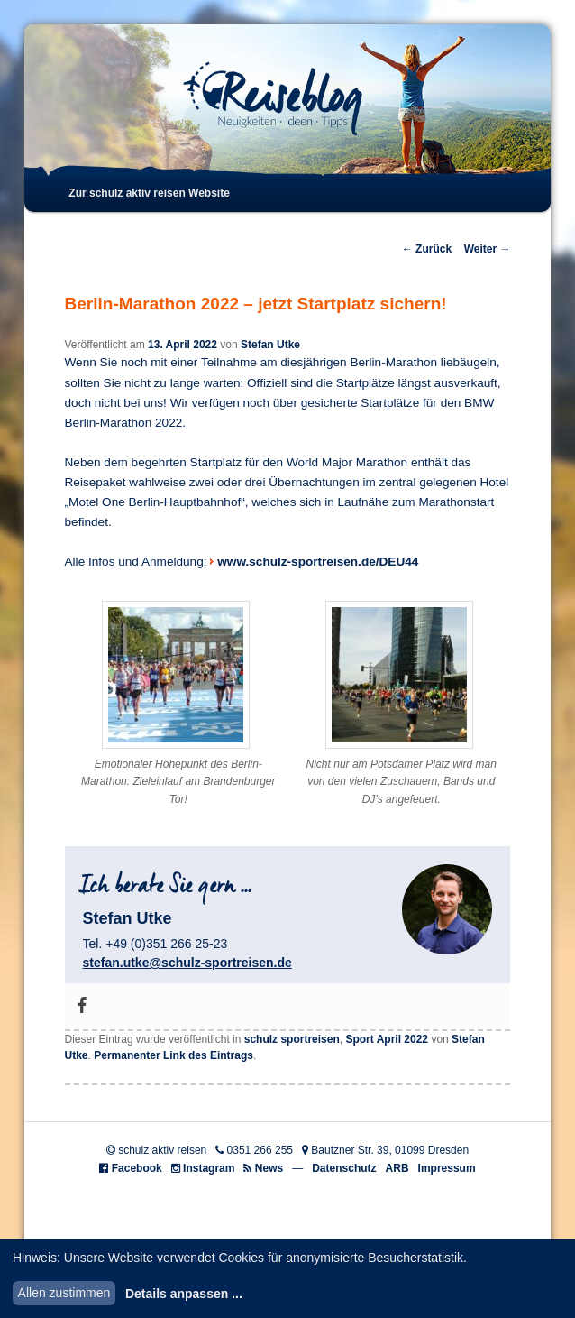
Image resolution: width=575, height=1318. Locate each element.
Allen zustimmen (64, 1293)
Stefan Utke (270, 344)
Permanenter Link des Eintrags (173, 1055)
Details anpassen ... (183, 1293)
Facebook (137, 1168)
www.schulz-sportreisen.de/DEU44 (317, 561)
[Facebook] (82, 1006)
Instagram (208, 1168)
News (269, 1168)
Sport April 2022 (386, 1039)
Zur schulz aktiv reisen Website (149, 193)
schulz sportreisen (292, 1039)
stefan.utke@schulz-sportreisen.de (187, 962)
